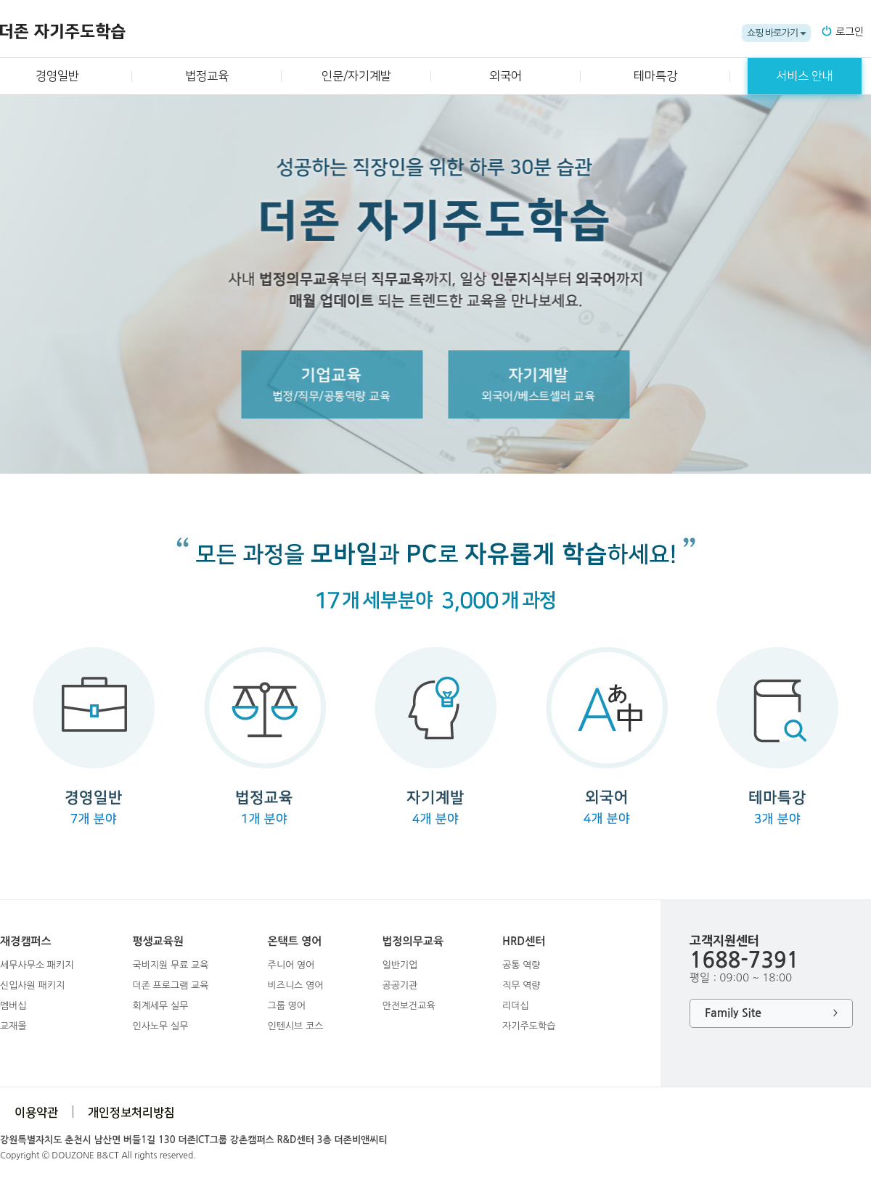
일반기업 (399, 965)
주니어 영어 (290, 965)
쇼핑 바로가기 (772, 33)
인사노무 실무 (160, 1026)
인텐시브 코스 (295, 1026)
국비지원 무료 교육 (170, 965)
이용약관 (36, 1112)
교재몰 (13, 1026)
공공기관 (399, 985)
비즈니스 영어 (295, 985)
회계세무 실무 (160, 1005)
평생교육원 (158, 941)
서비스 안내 (804, 76)
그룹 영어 (286, 1005)
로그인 (849, 32)
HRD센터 (523, 941)
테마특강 (655, 76)
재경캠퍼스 (26, 941)
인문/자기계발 (356, 76)
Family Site (771, 1014)
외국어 (505, 76)
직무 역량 (521, 985)
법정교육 (207, 76)
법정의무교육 (412, 941)
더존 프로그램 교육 (170, 985)
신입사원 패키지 (32, 985)
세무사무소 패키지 (36, 965)
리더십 (515, 1005)
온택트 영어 (294, 941)
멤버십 (13, 1005)
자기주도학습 (528, 1026)
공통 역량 (521, 965)
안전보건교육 (408, 1005)
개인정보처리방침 (131, 1112)
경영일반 (57, 76)
